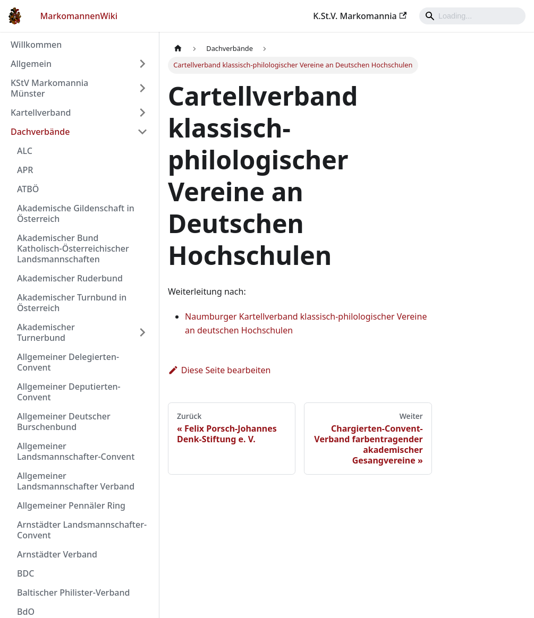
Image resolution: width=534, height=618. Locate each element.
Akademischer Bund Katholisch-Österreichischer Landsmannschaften (73, 248)
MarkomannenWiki (79, 16)
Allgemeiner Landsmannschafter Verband (75, 481)
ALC (24, 151)
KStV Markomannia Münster (49, 88)
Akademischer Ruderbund (70, 278)
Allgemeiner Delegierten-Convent (68, 362)
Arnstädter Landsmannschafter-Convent (82, 530)
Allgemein (31, 64)
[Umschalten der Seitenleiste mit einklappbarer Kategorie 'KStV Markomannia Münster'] (142, 88)
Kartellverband (41, 112)
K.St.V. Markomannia (359, 16)
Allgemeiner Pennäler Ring (71, 505)
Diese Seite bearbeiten (219, 370)
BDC (25, 573)
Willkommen (36, 44)
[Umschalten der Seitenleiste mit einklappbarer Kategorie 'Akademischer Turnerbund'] (142, 332)
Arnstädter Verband (57, 554)
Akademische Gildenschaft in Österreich (75, 213)
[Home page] (178, 48)
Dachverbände (40, 132)
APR (25, 170)
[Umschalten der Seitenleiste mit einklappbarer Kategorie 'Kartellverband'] (142, 112)
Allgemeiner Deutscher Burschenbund (64, 421)
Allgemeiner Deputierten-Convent (69, 392)
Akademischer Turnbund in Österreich (71, 302)
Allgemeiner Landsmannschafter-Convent (75, 451)
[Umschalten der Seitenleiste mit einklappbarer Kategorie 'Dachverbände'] (142, 131)
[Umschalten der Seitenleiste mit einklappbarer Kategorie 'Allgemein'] (142, 63)
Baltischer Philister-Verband (73, 592)
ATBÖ (28, 189)
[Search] (472, 15)
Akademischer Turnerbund (46, 332)
